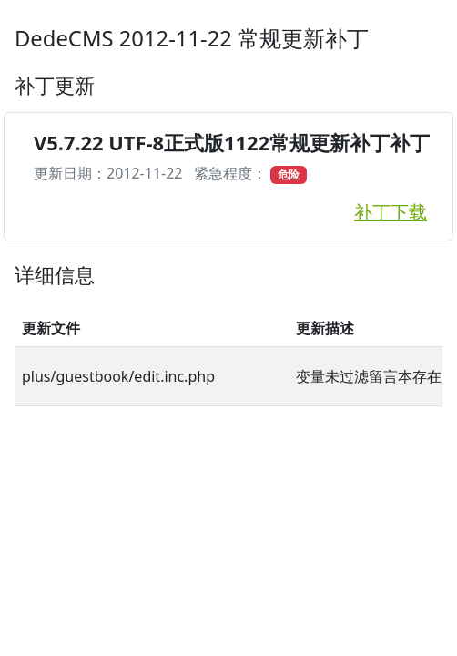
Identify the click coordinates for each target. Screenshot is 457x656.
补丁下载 (390, 212)
